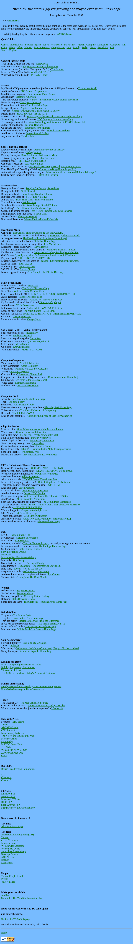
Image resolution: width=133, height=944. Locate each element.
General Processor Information (31, 432)
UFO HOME (54, 485)
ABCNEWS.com (9, 727)
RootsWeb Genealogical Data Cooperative (22, 689)
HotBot (5, 860)
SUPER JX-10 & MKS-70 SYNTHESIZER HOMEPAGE (52, 313)
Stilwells (14, 645)
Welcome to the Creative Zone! (31, 380)
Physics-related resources (33, 108)
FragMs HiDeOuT (26, 590)
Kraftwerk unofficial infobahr (61, 249)
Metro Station (22, 344)
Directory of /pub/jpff (50, 302)
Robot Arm (35, 338)
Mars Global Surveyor (43, 158)
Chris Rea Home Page (45, 241)
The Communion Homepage (56, 501)
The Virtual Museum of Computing (38, 410)
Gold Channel (28, 191)
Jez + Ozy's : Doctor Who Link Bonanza (52, 211)
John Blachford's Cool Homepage (28, 399)
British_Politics (42, 47)
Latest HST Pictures (48, 175)
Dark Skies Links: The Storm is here (34, 199)
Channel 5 (6, 780)
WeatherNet (57, 708)
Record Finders (27, 269)
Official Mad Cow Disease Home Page (36, 629)
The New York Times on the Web (18, 735)
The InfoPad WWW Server (26, 413)
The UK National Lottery (36, 543)
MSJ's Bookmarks (25, 305)
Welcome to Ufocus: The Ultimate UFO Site (46, 496)
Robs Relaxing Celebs (23, 599)
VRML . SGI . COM (31, 349)
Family (76, 47)
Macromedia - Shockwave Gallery (18, 557)
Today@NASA (33, 152)
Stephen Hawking (34, 125)
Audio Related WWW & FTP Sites (44, 308)
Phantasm (6, 554)
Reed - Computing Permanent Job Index (21, 664)
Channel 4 (6, 777)
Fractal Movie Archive (58, 130)
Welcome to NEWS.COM (14, 750)
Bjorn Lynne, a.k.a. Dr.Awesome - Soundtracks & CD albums (45, 255)
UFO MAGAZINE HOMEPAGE (47, 468)
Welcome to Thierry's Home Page (45, 299)
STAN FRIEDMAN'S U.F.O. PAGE (54, 471)
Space (38, 44)
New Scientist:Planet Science (42, 94)
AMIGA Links (64, 34)
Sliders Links (41, 213)
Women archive (25, 593)
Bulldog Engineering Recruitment (18, 667)
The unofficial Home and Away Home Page (45, 601)
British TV (102, 47)
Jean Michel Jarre (52, 244)
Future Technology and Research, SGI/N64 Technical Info (57, 122)
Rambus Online (44, 446)
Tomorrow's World (87, 88)
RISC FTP (6, 802)
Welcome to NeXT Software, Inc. (31, 368)
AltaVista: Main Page (12, 826)
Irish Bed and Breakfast (34, 642)
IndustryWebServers (41, 437)
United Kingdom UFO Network (54, 482)
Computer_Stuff (118, 44)
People (4, 879)
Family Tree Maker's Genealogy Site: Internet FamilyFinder (31, 686)
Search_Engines (9, 50)
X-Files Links (29, 202)
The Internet (57, 69)
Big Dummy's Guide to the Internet (40, 66)
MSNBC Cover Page (11, 744)
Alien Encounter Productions (30, 499)
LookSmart (7, 862)
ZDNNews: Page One (12, 752)
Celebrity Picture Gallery (36, 596)
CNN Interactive (9, 730)
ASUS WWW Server (27, 385)
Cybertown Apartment (38, 341)
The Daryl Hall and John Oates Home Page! (45, 238)
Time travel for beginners (37, 127)
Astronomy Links (34, 163)
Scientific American (26, 96)
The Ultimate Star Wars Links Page (33, 208)
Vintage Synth (34, 319)
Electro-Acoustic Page (30, 296)
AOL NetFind (8, 857)
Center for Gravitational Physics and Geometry (36, 111)
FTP (112, 47)
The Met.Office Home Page (34, 702)
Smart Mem (38, 443)
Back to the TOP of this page (15, 919)
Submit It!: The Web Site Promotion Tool (22, 898)
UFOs (12, 47)
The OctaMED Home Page (35, 288)
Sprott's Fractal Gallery (37, 133)
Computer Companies (97, 44)
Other (20, 47)
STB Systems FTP (10, 805)
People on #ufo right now (34, 510)
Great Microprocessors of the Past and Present (40, 429)
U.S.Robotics (21, 540)
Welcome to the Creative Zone (29, 291)
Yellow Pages (8, 881)
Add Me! (5, 895)
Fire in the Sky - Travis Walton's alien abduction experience (50, 504)
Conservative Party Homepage (28, 618)
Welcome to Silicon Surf (29, 374)
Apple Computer (29, 366)
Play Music (69, 44)
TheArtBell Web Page (49, 521)
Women (28, 47)
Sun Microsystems (19, 371)
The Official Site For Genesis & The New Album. (38, 232)
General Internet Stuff (12, 44)
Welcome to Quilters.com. (36, 571)
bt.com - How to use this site (28, 568)
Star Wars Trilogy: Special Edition (39, 205)
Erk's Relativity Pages (37, 105)
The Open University (30, 102)
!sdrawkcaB (42, 63)
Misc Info (29, 136)
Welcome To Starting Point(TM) (17, 834)
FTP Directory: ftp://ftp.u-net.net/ (18, 807)
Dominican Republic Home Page (35, 651)
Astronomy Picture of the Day (49, 149)
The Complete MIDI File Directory (46, 272)
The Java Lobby (16, 401)
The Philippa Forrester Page (53, 546)
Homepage (13, 20)
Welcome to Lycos (10, 848)
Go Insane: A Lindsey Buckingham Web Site (56, 252)
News (93, 47)
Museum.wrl (32, 332)
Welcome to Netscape (27, 537)
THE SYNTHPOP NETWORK (34, 258)
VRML (80, 44)
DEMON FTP (8, 793)
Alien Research (27, 487)
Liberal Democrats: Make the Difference (39, 620)
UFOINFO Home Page (46, 473)
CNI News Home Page (26, 513)
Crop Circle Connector (35, 515)
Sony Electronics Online (13, 551)
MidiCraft (33, 285)
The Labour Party (22, 615)
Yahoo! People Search (12, 876)
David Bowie (41, 246)
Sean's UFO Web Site (34, 493)
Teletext (5, 724)
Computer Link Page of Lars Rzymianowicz (50, 416)
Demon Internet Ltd (20, 535)
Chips (4, 47)
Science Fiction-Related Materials (41, 219)
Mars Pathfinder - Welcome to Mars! (39, 155)
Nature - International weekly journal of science (54, 99)
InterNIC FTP (8, 796)
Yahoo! (4, 837)
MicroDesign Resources (42, 440)
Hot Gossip (18, 560)
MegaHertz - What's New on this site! (39, 435)
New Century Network (12, 733)
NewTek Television (29, 363)
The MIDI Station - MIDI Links (39, 311)
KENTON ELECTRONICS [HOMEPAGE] (53, 294)
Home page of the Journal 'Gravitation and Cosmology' (54, 116)
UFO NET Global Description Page (39, 479)
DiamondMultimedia (25, 382)
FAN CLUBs (25, 263)
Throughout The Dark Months (32, 577)
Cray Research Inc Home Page (63, 377)
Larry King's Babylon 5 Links (37, 194)
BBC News (18, 721)
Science (29, 44)
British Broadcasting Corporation (18, 769)
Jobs (69, 47)
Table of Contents (31, 476)
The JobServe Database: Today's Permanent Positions (28, 673)
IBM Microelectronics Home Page (40, 454)
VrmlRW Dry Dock (22, 335)
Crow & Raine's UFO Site (35, 490)
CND (4, 755)
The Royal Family (35, 563)
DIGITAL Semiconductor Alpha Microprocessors (46, 449)
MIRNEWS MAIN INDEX (32, 161)
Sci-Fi (46, 44)
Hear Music (56, 44)
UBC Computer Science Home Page (55, 119)
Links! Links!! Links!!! (30, 549)
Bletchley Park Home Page (58, 407)
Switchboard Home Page (13, 851)
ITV (3, 774)
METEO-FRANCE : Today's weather (46, 705)
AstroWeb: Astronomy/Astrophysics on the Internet (55, 166)
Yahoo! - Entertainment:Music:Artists (60, 261)
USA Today (7, 741)
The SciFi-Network (27, 216)
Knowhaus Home (22, 346)
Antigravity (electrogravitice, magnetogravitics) (47, 518)
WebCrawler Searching (12, 845)
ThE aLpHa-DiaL (22, 316)
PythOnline (54, 574)
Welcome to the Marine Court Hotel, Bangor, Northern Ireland (47, 648)
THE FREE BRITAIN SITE (51, 623)
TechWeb (6, 747)
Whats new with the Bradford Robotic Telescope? (71, 172)
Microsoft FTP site (10, 799)
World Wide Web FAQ (42, 72)
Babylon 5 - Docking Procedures (42, 188)
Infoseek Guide (9, 843)
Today (85, 47)
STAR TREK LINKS (36, 196)
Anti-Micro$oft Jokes (24, 404)
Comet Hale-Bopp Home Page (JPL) (57, 169)
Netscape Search (9, 854)
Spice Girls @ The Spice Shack (64, 235)
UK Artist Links (27, 266)
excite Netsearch (9, 840)
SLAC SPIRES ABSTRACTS (32, 113)
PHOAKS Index (39, 75)
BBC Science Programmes (33, 91)
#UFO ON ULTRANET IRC (27, 507)
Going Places (58, 47)
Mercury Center (9, 738)
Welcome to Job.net (11, 670)
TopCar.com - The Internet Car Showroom (39, 565)
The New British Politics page (40, 626)
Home (4, 932)
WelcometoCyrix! (30, 451)
